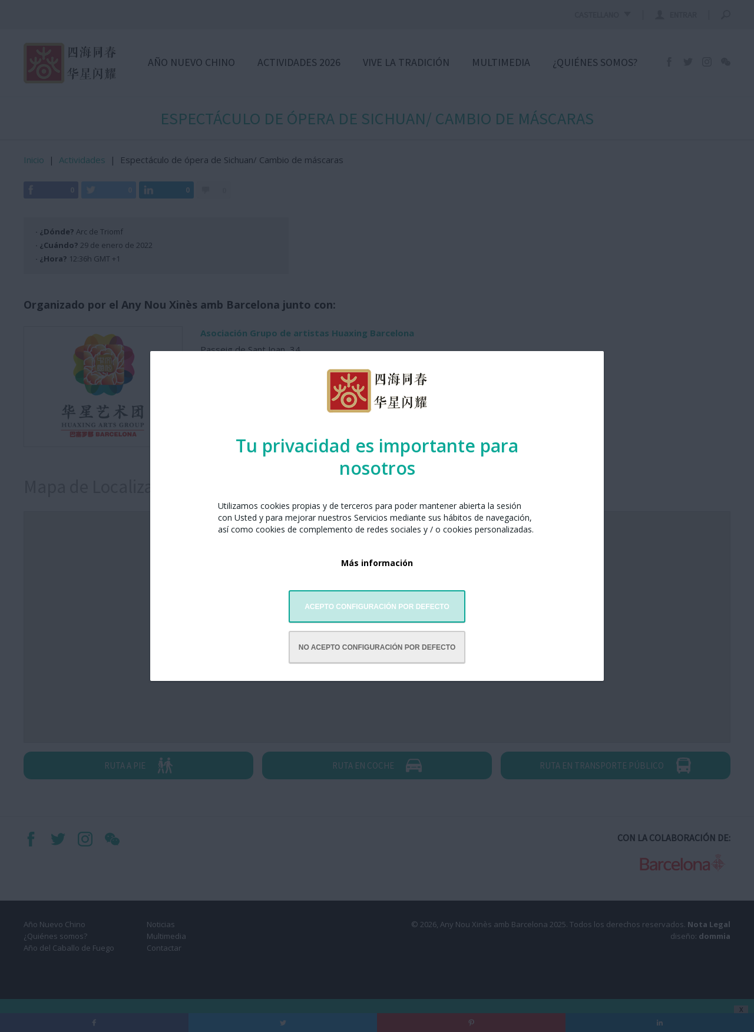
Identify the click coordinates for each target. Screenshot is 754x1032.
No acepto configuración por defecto (377, 647)
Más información (377, 562)
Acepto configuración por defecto (377, 607)
